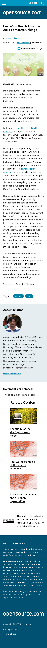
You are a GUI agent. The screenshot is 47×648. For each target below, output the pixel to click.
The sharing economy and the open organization (23, 498)
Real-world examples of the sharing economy (22, 465)
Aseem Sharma (13, 38)
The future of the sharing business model (20, 432)
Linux (29, 296)
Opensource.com (12, 561)
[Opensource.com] (22, 13)
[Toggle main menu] (4, 3)
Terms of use (9, 634)
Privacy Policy (10, 629)
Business (18, 296)
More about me (12, 373)
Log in (32, 3)
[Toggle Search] (42, 3)
